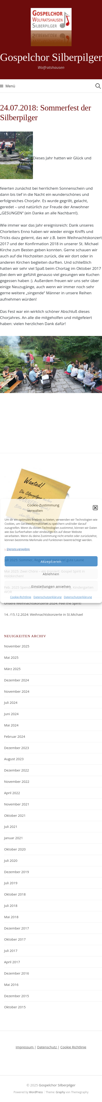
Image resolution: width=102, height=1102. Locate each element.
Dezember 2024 (16, 680)
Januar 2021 (13, 838)
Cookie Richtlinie (73, 1047)
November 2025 (16, 646)
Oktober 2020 (15, 849)
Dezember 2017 (16, 928)
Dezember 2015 (16, 996)
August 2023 (14, 759)
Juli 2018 (10, 905)
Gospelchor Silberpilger (51, 57)
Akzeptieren (51, 561)
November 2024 (16, 691)
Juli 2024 (10, 702)
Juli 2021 (10, 826)
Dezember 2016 (16, 973)
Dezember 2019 (16, 872)
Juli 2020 (10, 860)
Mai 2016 (11, 984)
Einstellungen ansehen (51, 586)
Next (93, 378)
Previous (7, 378)
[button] (95, 507)
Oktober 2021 (15, 815)
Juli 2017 (10, 950)
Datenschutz (47, 1047)
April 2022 (12, 793)
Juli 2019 (10, 883)
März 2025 (12, 668)
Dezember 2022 (16, 770)
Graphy (60, 1092)
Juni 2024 (11, 714)
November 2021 (16, 804)
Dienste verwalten (18, 549)
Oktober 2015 (15, 1007)
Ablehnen (51, 574)
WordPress (36, 1092)
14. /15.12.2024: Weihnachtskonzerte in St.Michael (43, 614)
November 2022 (16, 781)
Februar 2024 (14, 736)
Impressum (25, 1047)
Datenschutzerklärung (47, 597)
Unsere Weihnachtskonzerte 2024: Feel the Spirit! (42, 603)
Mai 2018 (11, 917)
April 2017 (12, 962)
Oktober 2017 (15, 939)
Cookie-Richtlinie (20, 597)
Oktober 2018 (15, 894)
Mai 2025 (11, 657)
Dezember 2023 (16, 747)
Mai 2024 (11, 725)
